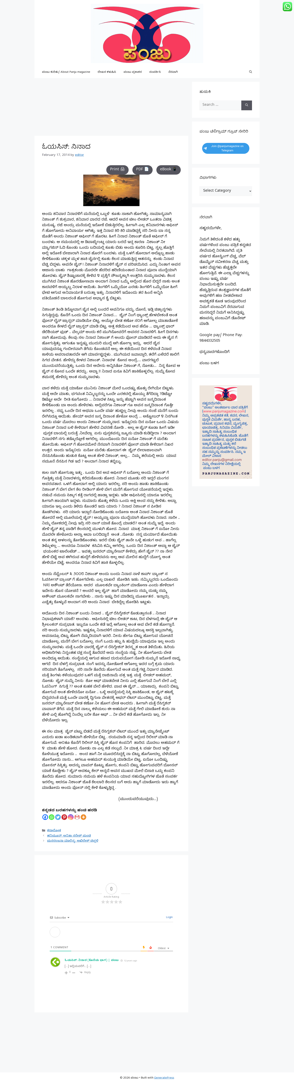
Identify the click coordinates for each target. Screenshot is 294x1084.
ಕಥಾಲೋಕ (54, 831)
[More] (83, 817)
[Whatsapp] (51, 817)
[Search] (246, 105)
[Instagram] (71, 817)
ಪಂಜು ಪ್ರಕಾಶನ (133, 72)
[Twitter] (58, 817)
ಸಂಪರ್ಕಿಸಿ (155, 72)
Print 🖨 (117, 169)
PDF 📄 (142, 169)
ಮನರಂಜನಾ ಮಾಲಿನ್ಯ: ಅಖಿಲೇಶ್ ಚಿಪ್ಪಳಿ (72, 841)
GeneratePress (164, 1078)
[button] (250, 72)
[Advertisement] (111, 108)
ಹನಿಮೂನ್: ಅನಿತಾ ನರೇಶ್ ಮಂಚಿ (69, 836)
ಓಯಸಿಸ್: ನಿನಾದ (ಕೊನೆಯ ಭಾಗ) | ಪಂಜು (92, 960)
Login (169, 918)
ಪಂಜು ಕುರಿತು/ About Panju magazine (66, 72)
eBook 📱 (168, 169)
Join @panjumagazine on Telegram (224, 148)
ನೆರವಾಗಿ (173, 72)
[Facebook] (45, 817)
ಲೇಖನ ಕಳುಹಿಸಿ (107, 72)
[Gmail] (77, 817)
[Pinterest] (64, 817)
